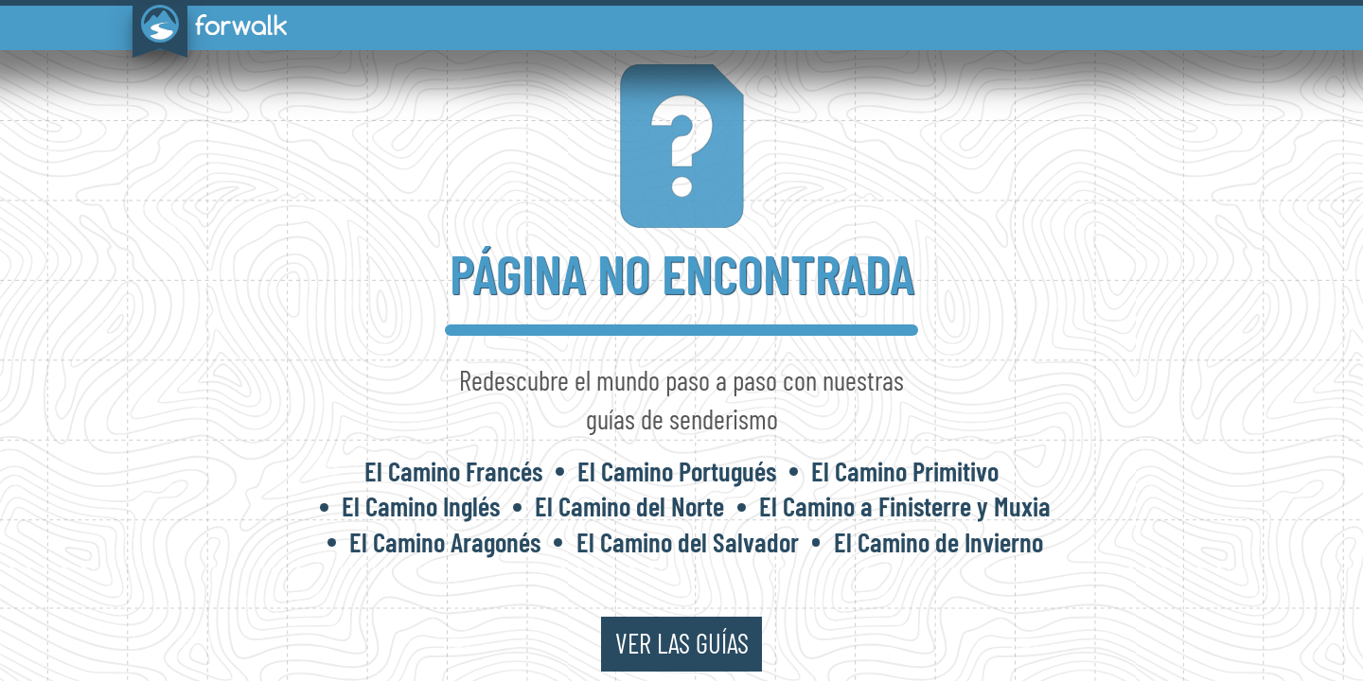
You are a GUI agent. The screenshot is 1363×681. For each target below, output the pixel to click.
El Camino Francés (453, 470)
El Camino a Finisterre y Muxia (905, 505)
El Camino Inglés (421, 505)
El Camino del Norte (629, 505)
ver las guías (682, 642)
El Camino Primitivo (905, 470)
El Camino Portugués (676, 470)
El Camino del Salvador (687, 541)
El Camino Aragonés (444, 541)
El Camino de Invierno (938, 541)
